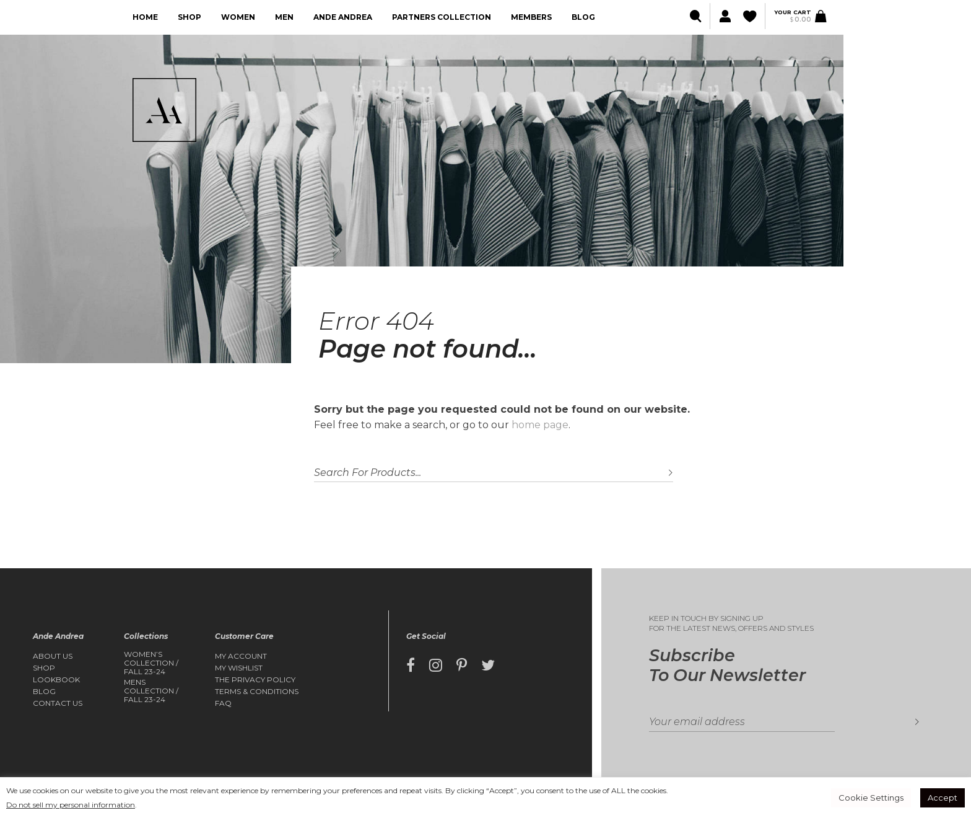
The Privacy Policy (255, 679)
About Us (52, 656)
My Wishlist (239, 668)
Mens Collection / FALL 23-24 (151, 691)
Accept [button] (942, 798)
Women (238, 17)
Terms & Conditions (256, 691)
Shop (189, 17)
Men (284, 17)
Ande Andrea (342, 17)
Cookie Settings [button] (871, 798)
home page (540, 425)
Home (145, 17)
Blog (583, 17)
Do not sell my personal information (70, 804)
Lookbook (56, 679)
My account (241, 656)
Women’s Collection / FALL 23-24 (151, 663)
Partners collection (441, 17)
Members (531, 17)
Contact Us (57, 703)
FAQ (223, 703)
